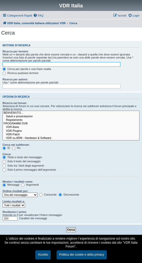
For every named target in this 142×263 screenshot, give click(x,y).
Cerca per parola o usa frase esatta (27, 68)
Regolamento (71, 120)
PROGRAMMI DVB (71, 123)
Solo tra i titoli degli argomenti (23, 165)
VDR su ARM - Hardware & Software (71, 138)
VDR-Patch (71, 134)
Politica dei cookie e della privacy (81, 254)
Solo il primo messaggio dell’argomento (29, 169)
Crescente (48, 194)
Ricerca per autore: (15, 79)
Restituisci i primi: (15, 211)
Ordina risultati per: (15, 191)
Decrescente (69, 194)
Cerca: (7, 154)
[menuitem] (38, 15)
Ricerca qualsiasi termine (21, 73)
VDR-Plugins (71, 131)
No (16, 147)
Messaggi (11, 184)
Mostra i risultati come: (18, 181)
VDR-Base (71, 127)
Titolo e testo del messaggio (22, 157)
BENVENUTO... (71, 113)
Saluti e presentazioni (71, 116)
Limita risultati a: (14, 201)
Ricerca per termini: (16, 51)
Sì (6, 147)
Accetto (43, 254)
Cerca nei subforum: (16, 144)
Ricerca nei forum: (15, 103)
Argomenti (30, 184)
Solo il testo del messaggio (22, 161)
